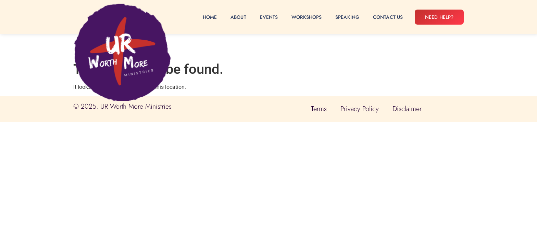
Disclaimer (407, 109)
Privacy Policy (359, 109)
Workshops (306, 17)
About (238, 17)
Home (210, 17)
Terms (319, 109)
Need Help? (439, 17)
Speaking (347, 17)
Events (269, 17)
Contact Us (388, 17)
